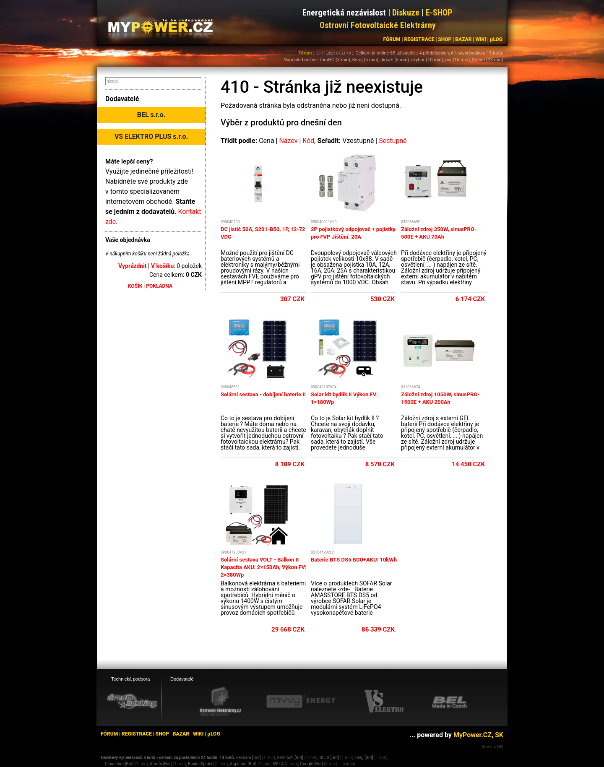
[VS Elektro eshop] (384, 702)
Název (288, 141)
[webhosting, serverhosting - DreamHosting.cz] (132, 701)
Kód (308, 141)
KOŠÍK (135, 286)
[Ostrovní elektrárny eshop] (220, 702)
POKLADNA (159, 286)
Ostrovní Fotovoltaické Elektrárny (378, 25)
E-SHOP (439, 13)
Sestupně (393, 141)
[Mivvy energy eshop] (301, 701)
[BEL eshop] (449, 702)
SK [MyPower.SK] (499, 735)
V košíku (162, 266)
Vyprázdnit (132, 266)
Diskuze (405, 13)
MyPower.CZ (472, 735)
